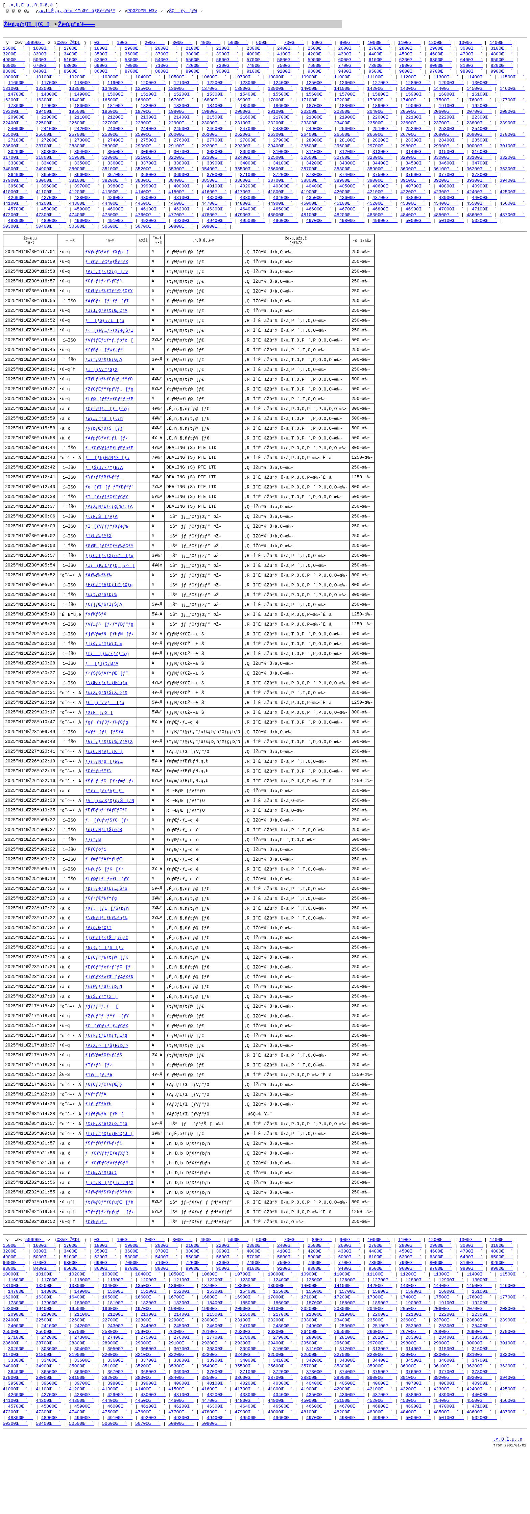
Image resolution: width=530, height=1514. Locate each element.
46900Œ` (418, 220)
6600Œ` (14, 68)
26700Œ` (413, 141)
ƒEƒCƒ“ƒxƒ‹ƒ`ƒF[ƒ (109, 1006)
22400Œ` (15, 129)
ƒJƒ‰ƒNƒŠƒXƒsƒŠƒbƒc (108, 1239)
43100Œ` (186, 208)
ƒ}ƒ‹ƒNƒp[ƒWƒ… (104, 793)
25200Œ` (418, 135)
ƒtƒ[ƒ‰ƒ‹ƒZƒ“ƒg (107, 681)
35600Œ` (280, 178)
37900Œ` (15, 190)
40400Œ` (319, 196)
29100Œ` (181, 153)
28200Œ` (385, 147)
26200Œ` (247, 141)
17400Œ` (413, 105)
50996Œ (35, 44)
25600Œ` (48, 141)
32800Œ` (379, 165)
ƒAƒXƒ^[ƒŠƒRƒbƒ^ (106, 1087)
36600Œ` (87, 184)
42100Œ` (379, 202)
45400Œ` (446, 214)
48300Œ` (379, 226)
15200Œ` (186, 99)
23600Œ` (413, 129)
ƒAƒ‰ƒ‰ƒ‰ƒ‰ (98, 600)
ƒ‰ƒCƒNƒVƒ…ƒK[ (104, 783)
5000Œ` (44, 62)
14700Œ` (20, 99)
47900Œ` (247, 226)
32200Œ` (181, 165)
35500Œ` (247, 178)
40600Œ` (385, 196)
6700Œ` (44, 68)
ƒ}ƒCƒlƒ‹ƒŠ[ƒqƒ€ (106, 975)
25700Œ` (81, 141)
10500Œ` (181, 80)
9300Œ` (319, 74)
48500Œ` (446, 226)
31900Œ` (81, 165)
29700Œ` (379, 153)
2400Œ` (288, 50)
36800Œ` (153, 184)
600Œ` (266, 44)
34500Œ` (418, 172)
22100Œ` (418, 123)
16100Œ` (484, 99)
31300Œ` (385, 159)
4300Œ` (349, 56)
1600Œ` (44, 50)
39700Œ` (87, 196)
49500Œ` (252, 232)
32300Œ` (214, 165)
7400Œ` (258, 68)
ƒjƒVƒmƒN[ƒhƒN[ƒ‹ (109, 661)
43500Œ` (319, 208)
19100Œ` (451, 111)
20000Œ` (247, 117)
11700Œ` (54, 86)
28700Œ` (48, 153)
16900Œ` (247, 105)
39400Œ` (512, 190)
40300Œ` (285, 196)
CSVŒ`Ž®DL (68, 44)
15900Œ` (418, 99)
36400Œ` (20, 184)
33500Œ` (87, 172)
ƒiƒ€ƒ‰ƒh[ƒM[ (104, 1158)
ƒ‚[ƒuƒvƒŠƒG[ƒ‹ (107, 854)
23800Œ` (479, 129)
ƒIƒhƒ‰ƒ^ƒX (98, 560)
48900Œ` (54, 232)
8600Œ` (105, 74)
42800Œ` (87, 208)
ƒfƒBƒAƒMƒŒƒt (101, 1218)
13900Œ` (280, 93)
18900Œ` (385, 111)
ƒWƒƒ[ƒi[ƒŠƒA (104, 762)
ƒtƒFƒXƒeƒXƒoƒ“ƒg (106, 1168)
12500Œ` (319, 86)
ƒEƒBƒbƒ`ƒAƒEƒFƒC (106, 843)
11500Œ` (512, 80)
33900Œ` (219, 172)
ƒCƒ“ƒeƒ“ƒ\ (98, 803)
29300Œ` (247, 153)
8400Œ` (44, 74)
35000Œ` (81, 178)
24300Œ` (120, 135)
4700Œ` (471, 56)
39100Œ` (413, 190)
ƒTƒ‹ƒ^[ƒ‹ (98, 1107)
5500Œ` (197, 62)
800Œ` (322, 44)
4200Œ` (319, 56)
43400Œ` (285, 208)
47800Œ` (214, 226)
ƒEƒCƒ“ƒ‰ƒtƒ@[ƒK (106, 995)
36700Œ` (120, 184)
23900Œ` (512, 129)
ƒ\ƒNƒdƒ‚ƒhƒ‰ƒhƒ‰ (106, 955)
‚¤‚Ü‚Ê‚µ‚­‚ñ (508, 1501)
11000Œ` (346, 80)
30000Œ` (479, 153)
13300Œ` (81, 93)
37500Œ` (385, 184)
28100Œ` (352, 147)
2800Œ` (410, 50)
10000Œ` (15, 80)
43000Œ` (153, 208)
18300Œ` (186, 111)
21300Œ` (153, 123)
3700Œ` (166, 56)
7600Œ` (319, 68)
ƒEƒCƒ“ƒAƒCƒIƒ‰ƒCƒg (108, 610)
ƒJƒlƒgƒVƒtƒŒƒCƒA (106, 327)
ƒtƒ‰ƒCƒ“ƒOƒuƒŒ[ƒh (109, 1249)
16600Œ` (148, 105)
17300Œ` (379, 105)
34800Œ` (15, 178)
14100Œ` (346, 93)
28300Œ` (418, 147)
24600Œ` (219, 135)
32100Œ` (148, 165)
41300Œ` (114, 202)
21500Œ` (219, 123)
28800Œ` (81, 153)
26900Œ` (479, 141)
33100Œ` (479, 165)
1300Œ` (470, 44)
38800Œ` (313, 190)
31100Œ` (319, 159)
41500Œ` (181, 202)
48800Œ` (20, 232)
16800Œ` (214, 105)
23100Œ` (247, 129)
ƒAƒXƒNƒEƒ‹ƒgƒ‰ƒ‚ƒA (108, 529)
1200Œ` (440, 44)
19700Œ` (148, 117)
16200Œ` (15, 105)
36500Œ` (54, 184)
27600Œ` (186, 147)
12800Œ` (418, 86)
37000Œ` (219, 184)
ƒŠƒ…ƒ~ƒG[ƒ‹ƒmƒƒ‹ (109, 813)
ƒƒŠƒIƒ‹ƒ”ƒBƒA (104, 489)
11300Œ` (446, 80)
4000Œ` (258, 56)
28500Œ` (484, 147)
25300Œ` (451, 135)
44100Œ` (15, 214)
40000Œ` (186, 196)
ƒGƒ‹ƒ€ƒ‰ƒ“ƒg (101, 935)
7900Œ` (410, 68)
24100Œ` (54, 135)
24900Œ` (319, 135)
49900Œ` (385, 232)
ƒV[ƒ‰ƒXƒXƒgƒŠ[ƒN (109, 833)
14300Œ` (413, 93)
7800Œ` (380, 68)
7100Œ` (166, 68)
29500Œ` (313, 153)
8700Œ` (136, 74)
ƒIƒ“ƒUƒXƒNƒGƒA (103, 377)
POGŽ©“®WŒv (142, 12)
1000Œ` (378, 44)
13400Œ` (114, 93)
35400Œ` (214, 178)
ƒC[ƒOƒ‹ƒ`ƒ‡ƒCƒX (106, 1066)
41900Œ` (313, 202)
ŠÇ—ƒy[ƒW (183, 12)
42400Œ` (479, 202)
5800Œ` (288, 62)
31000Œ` (285, 159)
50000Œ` (418, 232)
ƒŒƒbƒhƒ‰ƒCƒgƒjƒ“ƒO (108, 398)
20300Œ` (346, 117)
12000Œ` (153, 86)
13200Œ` (48, 93)
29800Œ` (413, 153)
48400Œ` (413, 226)
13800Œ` (247, 93)
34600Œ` (451, 172)
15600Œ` (319, 99)
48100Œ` (313, 226)
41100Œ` (48, 202)
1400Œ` (500, 44)
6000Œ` (349, 62)
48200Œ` (346, 226)
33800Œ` (186, 172)
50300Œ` (15, 238)
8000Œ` (441, 68)
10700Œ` (247, 80)
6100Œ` (380, 62)
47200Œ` (15, 226)
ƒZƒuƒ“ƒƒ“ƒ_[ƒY (107, 1056)
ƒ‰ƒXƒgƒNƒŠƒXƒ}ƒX (106, 722)
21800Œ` (319, 123)
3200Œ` (14, 56)
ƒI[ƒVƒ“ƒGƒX (101, 387)
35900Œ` (379, 178)
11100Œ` (379, 80)
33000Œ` (446, 165)
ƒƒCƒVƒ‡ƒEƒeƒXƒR (106, 1198)
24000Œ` (20, 135)
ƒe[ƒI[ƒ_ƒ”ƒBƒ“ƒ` (109, 509)
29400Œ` (280, 153)
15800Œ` (385, 99)
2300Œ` (258, 50)
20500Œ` (413, 117)
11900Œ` (120, 86)
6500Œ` (502, 62)
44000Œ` (484, 208)
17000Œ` (280, 105)
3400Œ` (75, 56)
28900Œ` (114, 153)
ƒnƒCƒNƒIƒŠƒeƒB (103, 864)
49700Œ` (319, 232)
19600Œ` (114, 117)
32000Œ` (114, 165)
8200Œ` (502, 68)
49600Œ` (285, 232)
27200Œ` (54, 147)
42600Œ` (20, 208)
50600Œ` (114, 238)
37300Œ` (319, 184)
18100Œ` (120, 111)
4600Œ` (441, 56)
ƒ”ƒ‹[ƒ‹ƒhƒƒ (104, 823)
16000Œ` (451, 99)
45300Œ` (413, 214)
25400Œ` (484, 135)
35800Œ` (346, 178)
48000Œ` (280, 226)
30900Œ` (252, 159)
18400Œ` (219, 111)
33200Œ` (512, 165)
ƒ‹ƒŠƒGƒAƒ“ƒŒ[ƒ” (106, 702)
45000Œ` (313, 214)
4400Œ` (380, 56)
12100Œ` (186, 86)
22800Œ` (148, 129)
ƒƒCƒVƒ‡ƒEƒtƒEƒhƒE (109, 468)
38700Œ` (280, 190)
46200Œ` (186, 220)
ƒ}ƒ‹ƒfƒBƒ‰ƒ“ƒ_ (103, 499)
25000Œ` (352, 135)
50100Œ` (451, 232)
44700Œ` (214, 214)
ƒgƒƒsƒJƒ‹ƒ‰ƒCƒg (106, 752)
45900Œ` (87, 220)
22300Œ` (484, 123)
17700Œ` (512, 105)
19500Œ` (81, 117)
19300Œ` (15, 117)
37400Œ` (352, 184)
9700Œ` (441, 74)
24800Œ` (285, 135)
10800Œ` (280, 80)
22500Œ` (48, 129)
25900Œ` (148, 141)
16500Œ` (114, 105)
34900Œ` (48, 178)
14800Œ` (54, 99)
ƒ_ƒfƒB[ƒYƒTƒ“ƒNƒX (109, 1229)
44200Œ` (48, 214)
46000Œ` (120, 220)
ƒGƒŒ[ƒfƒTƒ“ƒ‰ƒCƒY (109, 570)
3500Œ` (105, 56)
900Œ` (350, 44)
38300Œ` (148, 190)
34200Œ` (319, 172)
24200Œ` (87, 135)
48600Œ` (479, 226)
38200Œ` (114, 190)
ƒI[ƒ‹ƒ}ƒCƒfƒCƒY (106, 519)
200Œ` (155, 44)
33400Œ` (54, 172)
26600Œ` (379, 141)
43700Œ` (385, 208)
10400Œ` (148, 80)
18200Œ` (153, 111)
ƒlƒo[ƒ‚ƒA (98, 1117)
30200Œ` (20, 159)
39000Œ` (379, 190)
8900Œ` (197, 74)
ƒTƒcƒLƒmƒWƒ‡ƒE (103, 671)
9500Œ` (380, 74)
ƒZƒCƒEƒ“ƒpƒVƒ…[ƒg (109, 408)
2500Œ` (319, 50)
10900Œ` (313, 80)
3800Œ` (197, 56)
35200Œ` (148, 178)
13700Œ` (214, 93)
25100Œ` (385, 135)
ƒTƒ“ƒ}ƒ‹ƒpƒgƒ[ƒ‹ (109, 1259)
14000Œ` (313, 93)
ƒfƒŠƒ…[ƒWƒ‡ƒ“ (104, 367)
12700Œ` (385, 86)
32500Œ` (280, 165)
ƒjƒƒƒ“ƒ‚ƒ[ (101, 1046)
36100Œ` (446, 178)
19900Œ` (214, 117)
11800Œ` (87, 86)
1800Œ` (105, 50)
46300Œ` (219, 220)
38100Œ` (81, 190)
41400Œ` (148, 202)
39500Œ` (20, 196)
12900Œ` (451, 86)
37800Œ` (484, 184)
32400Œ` (247, 165)
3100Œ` (502, 50)
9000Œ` (227, 74)
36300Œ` (512, 178)
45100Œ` (346, 214)
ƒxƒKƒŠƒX (95, 641)
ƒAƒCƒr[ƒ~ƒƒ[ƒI (107, 316)
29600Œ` (346, 153)
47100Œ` (484, 220)
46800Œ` (385, 220)
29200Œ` (214, 153)
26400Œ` (313, 141)
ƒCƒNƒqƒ (96, 1269)
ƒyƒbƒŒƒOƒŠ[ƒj (104, 448)
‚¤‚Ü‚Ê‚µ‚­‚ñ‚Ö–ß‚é (30, 6)
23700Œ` (446, 129)
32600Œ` (313, 165)
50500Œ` (81, 238)
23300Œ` (313, 129)
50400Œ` (48, 238)
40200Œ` (252, 196)
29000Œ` (148, 153)
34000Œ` (252, 172)
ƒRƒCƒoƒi (95, 884)
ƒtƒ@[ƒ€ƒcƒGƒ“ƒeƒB (109, 418)
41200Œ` (81, 202)
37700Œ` (451, 184)
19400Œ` (48, 117)
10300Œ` (114, 80)
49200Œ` (153, 232)
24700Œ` (252, 135)
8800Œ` (166, 74)
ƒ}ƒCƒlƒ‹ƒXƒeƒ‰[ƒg (109, 580)
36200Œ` (479, 178)
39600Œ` (54, 196)
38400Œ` (181, 190)
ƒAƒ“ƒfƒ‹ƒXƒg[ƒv (106, 286)
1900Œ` (136, 50)
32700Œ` (346, 165)
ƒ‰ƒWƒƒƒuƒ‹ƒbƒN (103, 1026)
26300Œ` (280, 141)
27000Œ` (512, 141)
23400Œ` (346, 129)
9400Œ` (349, 74)
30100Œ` (512, 153)
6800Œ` (75, 68)
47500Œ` (114, 226)
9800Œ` (471, 74)
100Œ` (127, 44)
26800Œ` (446, 141)
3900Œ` (227, 56)
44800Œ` (247, 214)
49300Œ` (186, 232)
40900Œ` (484, 196)
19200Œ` (484, 111)
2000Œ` (166, 50)
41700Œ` (247, 202)
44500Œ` (148, 214)
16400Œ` (81, 105)
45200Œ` (379, 214)
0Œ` (101, 44)
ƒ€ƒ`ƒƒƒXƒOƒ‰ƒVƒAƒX (108, 772)
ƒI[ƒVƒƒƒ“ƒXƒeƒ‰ (106, 550)
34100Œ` (285, 172)
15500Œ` (285, 99)
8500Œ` (75, 74)
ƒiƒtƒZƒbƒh (98, 1147)
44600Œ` (181, 214)
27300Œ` (87, 147)
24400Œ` (153, 135)
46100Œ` (153, 220)
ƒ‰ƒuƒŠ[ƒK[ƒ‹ (104, 904)
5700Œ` (258, 62)
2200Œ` (227, 50)
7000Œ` (136, 68)
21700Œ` (285, 123)
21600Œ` (252, 123)
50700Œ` (148, 238)
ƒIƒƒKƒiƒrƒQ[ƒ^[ (110, 590)
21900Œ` (352, 123)
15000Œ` (120, 99)
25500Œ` (15, 141)
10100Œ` (48, 80)
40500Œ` (352, 196)
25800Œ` (114, 141)
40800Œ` (451, 196)
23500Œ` (379, 129)
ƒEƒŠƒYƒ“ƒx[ (101, 1036)
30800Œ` (219, 159)
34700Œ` (484, 172)
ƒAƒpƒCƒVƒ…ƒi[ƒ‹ (106, 458)
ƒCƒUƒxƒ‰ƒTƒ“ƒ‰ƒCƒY (108, 306)
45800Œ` (54, 220)
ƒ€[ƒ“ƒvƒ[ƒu (104, 732)
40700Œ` (418, 196)
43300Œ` (252, 208)
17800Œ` (20, 111)
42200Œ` (413, 202)
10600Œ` (214, 80)
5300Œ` (136, 62)
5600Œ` (227, 62)
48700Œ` (512, 226)
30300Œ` (54, 159)
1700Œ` (75, 50)
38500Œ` (214, 190)
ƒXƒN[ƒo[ (99, 742)
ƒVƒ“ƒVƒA (95, 1137)
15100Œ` (153, 99)
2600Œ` (349, 50)
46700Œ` (352, 220)
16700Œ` (181, 105)
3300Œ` (44, 56)
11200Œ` (413, 80)
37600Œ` (418, 184)
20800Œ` (512, 117)
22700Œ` (114, 129)
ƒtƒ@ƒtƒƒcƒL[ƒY (107, 914)
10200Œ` (81, 80)
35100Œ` (114, 178)
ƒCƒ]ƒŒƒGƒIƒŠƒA (103, 631)
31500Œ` (451, 159)
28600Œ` (15, 153)
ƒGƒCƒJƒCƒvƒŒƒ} (103, 1127)
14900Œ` (87, 99)
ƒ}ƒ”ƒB (93, 874)
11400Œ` (479, 80)
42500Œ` (512, 202)
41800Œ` (280, 202)
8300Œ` (14, 74)
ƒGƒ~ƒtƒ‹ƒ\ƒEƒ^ (103, 296)
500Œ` (238, 44)
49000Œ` (87, 232)
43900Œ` (451, 208)
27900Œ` (285, 147)
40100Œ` (219, 196)
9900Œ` (502, 74)
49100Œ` (120, 232)
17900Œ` (54, 111)
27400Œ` (120, 147)
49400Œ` (219, 232)
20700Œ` (479, 117)
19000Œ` (418, 111)
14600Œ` (512, 93)
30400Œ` (87, 159)
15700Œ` (352, 99)
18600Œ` (285, 111)
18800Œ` (352, 111)
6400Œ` (471, 62)
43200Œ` (219, 208)
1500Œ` (14, 50)
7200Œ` (197, 68)
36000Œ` (413, 178)
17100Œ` (313, 105)
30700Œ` (186, 159)
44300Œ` (81, 214)
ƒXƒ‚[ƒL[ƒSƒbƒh (107, 945)
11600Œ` (20, 86)
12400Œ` (285, 86)
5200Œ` (105, 62)
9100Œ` (258, 74)
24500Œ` (186, 135)
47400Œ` (81, 226)
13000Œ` (484, 86)
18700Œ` (319, 111)
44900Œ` (280, 214)
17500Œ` (446, 105)
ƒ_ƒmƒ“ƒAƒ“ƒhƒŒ (103, 894)
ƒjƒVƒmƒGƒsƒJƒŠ (103, 1097)
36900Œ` (186, 184)
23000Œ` (214, 129)
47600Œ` (148, 226)
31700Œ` (15, 165)
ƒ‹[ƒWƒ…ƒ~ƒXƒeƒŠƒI (109, 347)
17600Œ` (479, 105)
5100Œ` (75, 62)
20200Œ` (313, 117)
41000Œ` (15, 202)
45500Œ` (479, 214)
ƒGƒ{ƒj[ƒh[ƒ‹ (104, 985)
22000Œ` (385, 123)
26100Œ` (214, 141)
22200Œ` (451, 123)
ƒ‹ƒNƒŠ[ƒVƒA (101, 539)
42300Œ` (446, 202)
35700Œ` (313, 178)
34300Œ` (352, 172)
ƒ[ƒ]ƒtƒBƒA (101, 691)
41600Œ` (214, 202)
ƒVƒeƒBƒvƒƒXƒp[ (107, 266)
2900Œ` (441, 50)
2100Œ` (197, 50)
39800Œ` (120, 196)
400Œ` (210, 44)
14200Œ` (379, 93)
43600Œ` (352, 208)
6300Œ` (441, 62)
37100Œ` (252, 184)
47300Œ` (48, 226)
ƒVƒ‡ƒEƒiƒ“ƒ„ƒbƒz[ (109, 357)
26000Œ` (181, 141)
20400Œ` (379, 117)
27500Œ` (153, 147)
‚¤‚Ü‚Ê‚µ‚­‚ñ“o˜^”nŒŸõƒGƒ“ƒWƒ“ (76, 12)
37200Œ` (285, 184)
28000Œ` (319, 147)
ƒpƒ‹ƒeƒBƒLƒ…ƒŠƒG (106, 925)
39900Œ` (153, 196)
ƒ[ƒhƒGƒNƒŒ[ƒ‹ (107, 479)
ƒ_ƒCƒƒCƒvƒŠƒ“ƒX (106, 276)
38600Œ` (247, 190)
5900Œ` (319, 62)
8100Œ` (471, 68)
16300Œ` (48, 105)
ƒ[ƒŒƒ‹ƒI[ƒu (104, 337)
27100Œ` (20, 147)
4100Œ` (288, 56)
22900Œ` (181, 129)
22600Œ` (81, 129)
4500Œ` (410, 56)
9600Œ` (410, 74)
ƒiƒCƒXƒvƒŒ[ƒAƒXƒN (109, 1016)
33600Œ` (120, 172)
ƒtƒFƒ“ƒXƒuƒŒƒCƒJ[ (109, 1178)
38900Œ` (346, 190)
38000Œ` (48, 190)
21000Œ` (54, 123)
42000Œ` (346, 202)
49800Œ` (352, 232)
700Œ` (294, 44)
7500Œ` (288, 68)
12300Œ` (252, 86)
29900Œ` (446, 153)
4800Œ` (502, 56)
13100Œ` (15, 93)
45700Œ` (20, 220)
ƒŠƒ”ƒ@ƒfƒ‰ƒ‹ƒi (103, 1188)
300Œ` (182, 44)
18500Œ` (252, 111)
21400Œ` (186, 123)
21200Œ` (120, 123)
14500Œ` (479, 93)
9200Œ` (288, 74)
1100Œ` (409, 44)
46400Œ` (252, 220)
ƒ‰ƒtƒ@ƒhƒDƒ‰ (101, 620)
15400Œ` (252, 99)
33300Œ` (20, 172)
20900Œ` (20, 123)
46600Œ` (319, 220)
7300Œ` (227, 68)
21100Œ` (87, 123)
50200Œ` (484, 232)
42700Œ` (54, 208)
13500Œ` (148, 93)
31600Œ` (484, 159)
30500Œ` (120, 159)
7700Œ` (349, 68)
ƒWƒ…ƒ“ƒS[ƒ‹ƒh (104, 438)
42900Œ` (120, 208)
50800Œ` (181, 238)
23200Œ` (280, 129)
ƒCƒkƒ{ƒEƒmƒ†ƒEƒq (106, 1077)
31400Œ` (418, 159)
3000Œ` (471, 50)
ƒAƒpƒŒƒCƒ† (98, 965)
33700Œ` (153, 172)
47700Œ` (181, 226)
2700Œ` (380, 50)
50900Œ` (214, 238)
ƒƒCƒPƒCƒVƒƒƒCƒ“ (106, 1208)
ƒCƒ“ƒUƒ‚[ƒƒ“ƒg (107, 428)
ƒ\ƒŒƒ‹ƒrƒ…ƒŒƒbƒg (106, 712)
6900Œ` (105, 68)
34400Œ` (385, 172)
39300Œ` (479, 190)
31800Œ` (48, 165)
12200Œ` (219, 86)
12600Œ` (352, 86)
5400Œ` (166, 62)
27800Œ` (252, 147)
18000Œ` (87, 111)
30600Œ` (153, 159)
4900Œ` (14, 62)
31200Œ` (352, 159)
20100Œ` (280, 117)
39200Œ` (446, 190)
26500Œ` (346, 141)
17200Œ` (346, 105)
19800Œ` (181, 117)
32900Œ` (413, 165)
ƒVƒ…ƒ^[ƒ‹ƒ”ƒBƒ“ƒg (109, 651)
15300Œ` (219, 99)
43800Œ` (418, 208)
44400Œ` (114, 214)
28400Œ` (451, 147)
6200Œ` (410, 62)
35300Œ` (181, 178)
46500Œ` (285, 220)
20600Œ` (446, 117)
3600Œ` (136, 56)
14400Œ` (446, 93)
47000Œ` (451, 220)
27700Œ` (219, 147)
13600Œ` (181, 93)
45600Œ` (512, 214)
